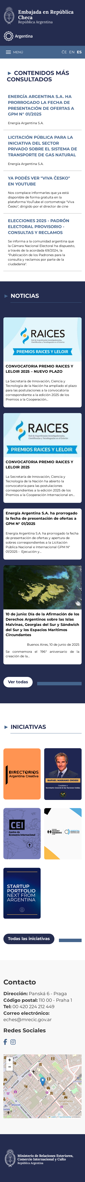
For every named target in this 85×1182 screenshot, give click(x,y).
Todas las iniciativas (29, 938)
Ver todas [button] (18, 681)
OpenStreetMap (65, 1117)
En (72, 52)
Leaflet (52, 1117)
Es (79, 52)
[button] (43, 1081)
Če (64, 52)
